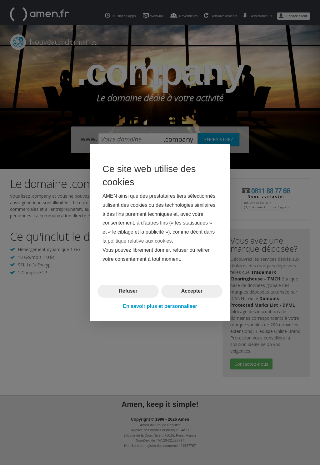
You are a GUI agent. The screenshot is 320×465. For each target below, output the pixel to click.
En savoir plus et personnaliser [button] (160, 306)
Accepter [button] (191, 291)
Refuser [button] (128, 291)
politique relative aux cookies (140, 241)
